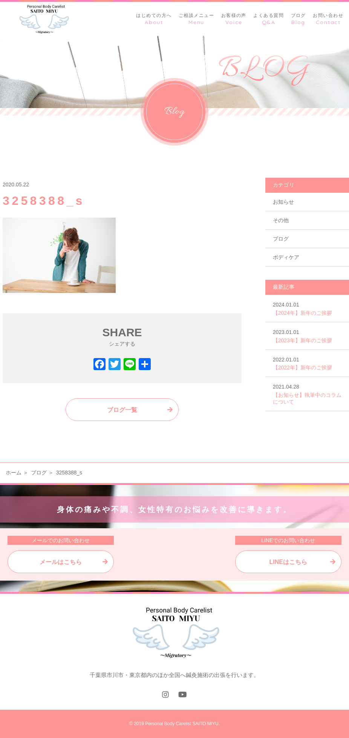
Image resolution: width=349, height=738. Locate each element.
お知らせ (283, 202)
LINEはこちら (288, 562)
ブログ (281, 239)
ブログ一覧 (122, 410)
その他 (281, 220)
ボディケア (286, 257)
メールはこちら (61, 562)
